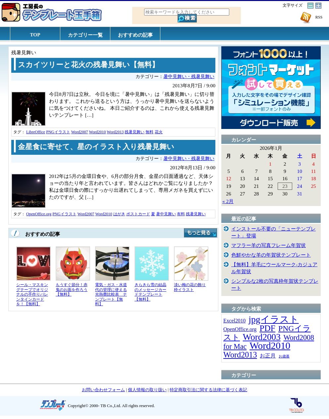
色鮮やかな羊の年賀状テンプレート (271, 255)
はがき (119, 214)
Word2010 (97, 132)
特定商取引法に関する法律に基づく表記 (208, 389)
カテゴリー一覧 (85, 35)
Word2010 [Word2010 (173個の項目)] (269, 345)
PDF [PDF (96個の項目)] (267, 328)
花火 (159, 132)
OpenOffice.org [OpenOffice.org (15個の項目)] (239, 329)
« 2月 (228, 201)
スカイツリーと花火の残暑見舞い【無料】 (88, 65)
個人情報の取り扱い (147, 389)
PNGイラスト (58, 132)
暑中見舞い (166, 214)
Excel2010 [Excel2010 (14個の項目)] (234, 320)
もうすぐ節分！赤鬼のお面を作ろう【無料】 (71, 289)
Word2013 (115, 132)
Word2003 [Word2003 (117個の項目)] (262, 337)
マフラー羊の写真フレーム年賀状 (268, 245)
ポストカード (138, 214)
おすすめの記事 (135, 35)
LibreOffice (35, 132)
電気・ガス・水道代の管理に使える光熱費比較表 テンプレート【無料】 (111, 294)
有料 (181, 214)
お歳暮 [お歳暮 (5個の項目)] (284, 356)
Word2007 (79, 132)
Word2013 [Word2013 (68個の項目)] (240, 354)
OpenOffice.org (38, 214)
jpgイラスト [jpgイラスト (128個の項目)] (273, 319)
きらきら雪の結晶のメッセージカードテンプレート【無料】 (150, 292)
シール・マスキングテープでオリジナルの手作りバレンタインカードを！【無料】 (32, 294)
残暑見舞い (134, 132)
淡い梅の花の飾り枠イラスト (190, 287)
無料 (149, 132)
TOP (35, 34)
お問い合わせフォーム (103, 389)
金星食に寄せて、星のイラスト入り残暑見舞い (96, 147)
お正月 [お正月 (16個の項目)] (268, 356)
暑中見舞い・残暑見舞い (188, 76)
